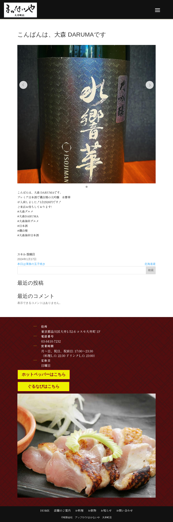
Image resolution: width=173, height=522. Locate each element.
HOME (44, 510)
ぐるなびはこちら (43, 386)
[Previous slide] (23, 85)
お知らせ (106, 510)
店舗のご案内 (62, 510)
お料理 (79, 510)
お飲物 (92, 510)
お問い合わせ (124, 510)
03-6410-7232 (51, 341)
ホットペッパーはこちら (44, 374)
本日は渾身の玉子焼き (31, 263)
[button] (87, 187)
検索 (151, 270)
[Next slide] (150, 85)
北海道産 (150, 263)
